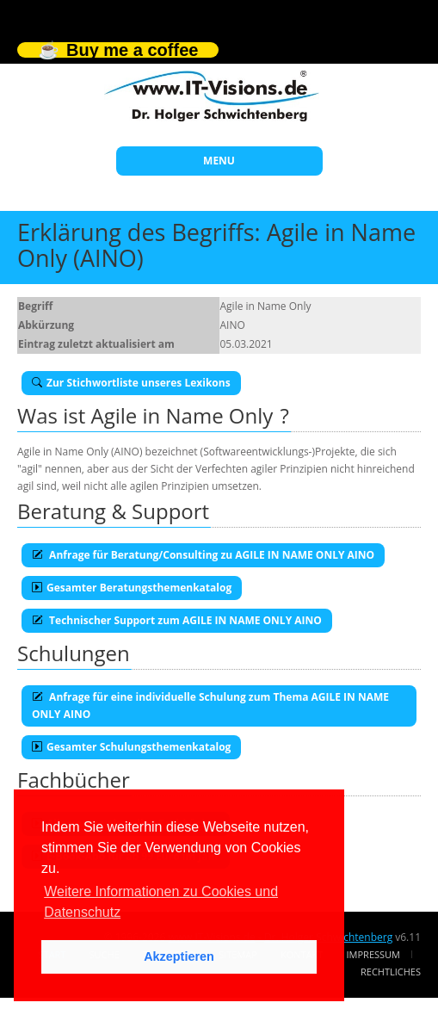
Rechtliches (391, 971)
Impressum (373, 954)
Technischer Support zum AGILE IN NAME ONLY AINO (177, 620)
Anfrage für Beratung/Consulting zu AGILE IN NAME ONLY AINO (203, 555)
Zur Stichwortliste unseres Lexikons (131, 382)
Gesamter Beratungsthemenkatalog (131, 587)
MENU (219, 160)
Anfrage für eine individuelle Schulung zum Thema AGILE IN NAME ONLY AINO (210, 705)
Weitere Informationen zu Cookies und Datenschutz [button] (161, 901)
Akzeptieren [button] (179, 956)
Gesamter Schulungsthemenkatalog (131, 747)
